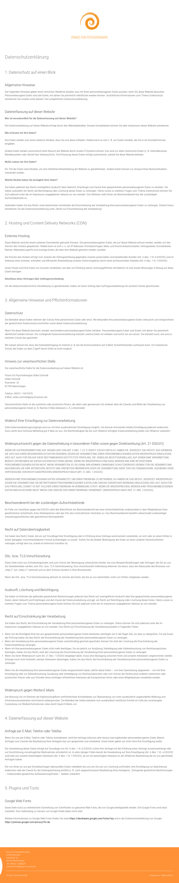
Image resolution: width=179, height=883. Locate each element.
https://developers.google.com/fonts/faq (91, 818)
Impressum (154, 875)
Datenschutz (167, 875)
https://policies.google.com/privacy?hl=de (27, 822)
